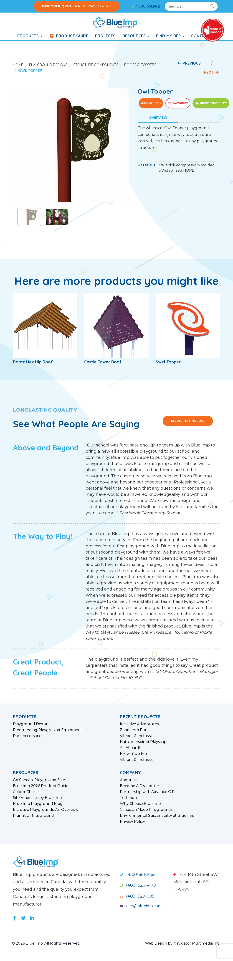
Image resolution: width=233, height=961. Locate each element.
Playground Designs (48, 65)
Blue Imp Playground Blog (38, 804)
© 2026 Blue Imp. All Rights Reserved (46, 943)
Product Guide (68, 36)
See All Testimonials (188, 421)
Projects (105, 36)
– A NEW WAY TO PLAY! (76, 6)
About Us (128, 780)
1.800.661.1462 (145, 6)
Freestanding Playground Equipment (47, 730)
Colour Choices (26, 792)
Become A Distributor (139, 786)
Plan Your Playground (33, 815)
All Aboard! (130, 748)
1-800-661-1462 (138, 874)
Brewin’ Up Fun (134, 754)
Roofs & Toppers (140, 65)
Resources (135, 36)
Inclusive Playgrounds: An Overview (46, 809)
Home (18, 65)
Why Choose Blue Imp (140, 804)
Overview (158, 118)
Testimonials (131, 798)
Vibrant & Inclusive (137, 736)
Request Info (151, 103)
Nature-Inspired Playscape (144, 742)
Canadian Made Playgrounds (146, 809)
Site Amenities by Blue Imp (37, 798)
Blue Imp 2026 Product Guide (40, 786)
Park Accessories (28, 736)
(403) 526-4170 (138, 885)
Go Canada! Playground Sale (39, 780)
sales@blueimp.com (141, 906)
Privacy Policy (132, 821)
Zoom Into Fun (133, 730)
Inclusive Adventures (139, 724)
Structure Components (95, 65)
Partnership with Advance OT (147, 792)
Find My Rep (170, 36)
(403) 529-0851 (138, 896)
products (29, 36)
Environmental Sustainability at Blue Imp (157, 815)
